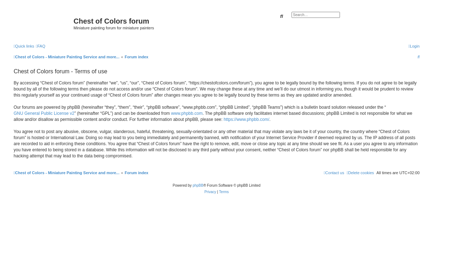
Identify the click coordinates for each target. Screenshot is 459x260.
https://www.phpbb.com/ (246, 119)
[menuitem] (40, 46)
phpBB (198, 185)
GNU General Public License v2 (44, 113)
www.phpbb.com (187, 113)
